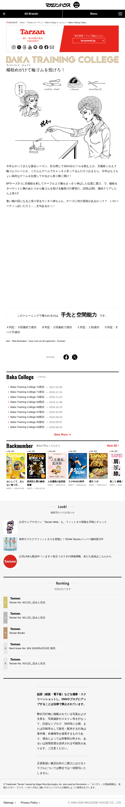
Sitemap (8, 802)
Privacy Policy (29, 802)
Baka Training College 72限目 (36, 387)
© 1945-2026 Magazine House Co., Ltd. (95, 802)
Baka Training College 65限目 (36, 422)
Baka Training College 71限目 (36, 392)
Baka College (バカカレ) (55, 22)
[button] (116, 468)
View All (113, 445)
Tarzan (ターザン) (34, 22)
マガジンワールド (63, 5)
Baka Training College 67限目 (36, 412)
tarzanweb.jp (92, 40)
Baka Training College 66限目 (36, 417)
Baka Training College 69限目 (36, 402)
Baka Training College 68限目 (36, 407)
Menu (106, 14)
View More (62, 434)
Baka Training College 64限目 (36, 427)
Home (22, 22)
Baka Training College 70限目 (36, 397)
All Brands (20, 14)
